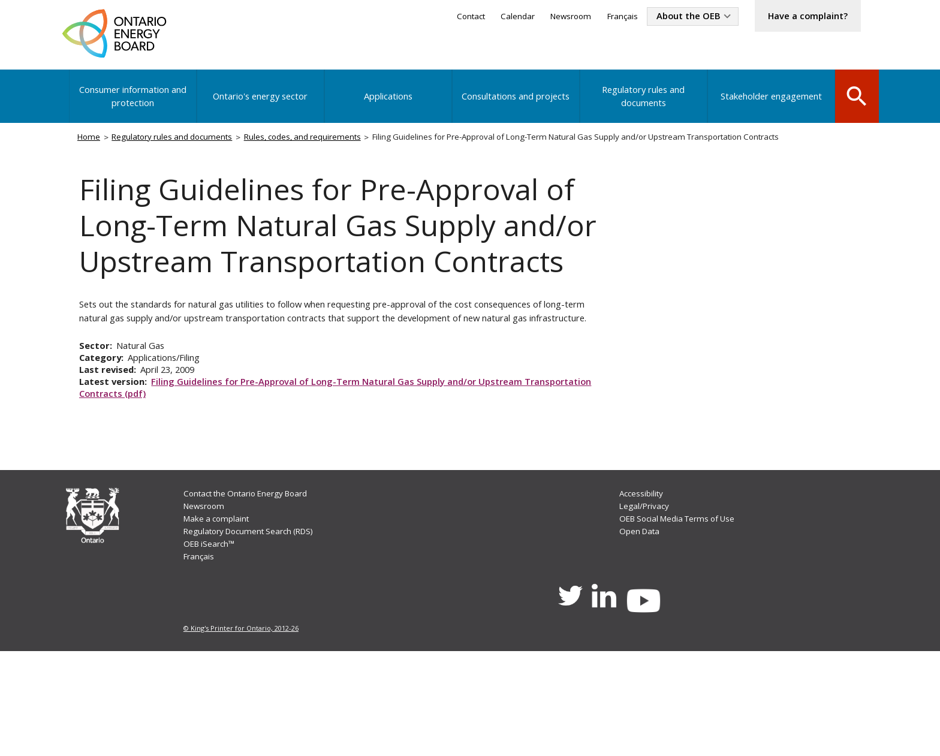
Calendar (491, 17)
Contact (441, 17)
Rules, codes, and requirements (322, 147)
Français (602, 17)
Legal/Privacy (645, 601)
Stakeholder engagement (767, 104)
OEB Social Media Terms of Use (682, 614)
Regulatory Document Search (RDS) (255, 628)
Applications (387, 104)
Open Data (641, 628)
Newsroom (548, 17)
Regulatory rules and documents (640, 104)
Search (854, 103)
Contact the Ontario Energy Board (253, 587)
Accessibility (643, 587)
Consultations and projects (514, 104)
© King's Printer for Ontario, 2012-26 (242, 731)
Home (92, 147)
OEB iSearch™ (212, 641)
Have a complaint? (801, 16)
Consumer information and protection (133, 104)
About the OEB (673, 16)
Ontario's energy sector (260, 104)
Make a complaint (220, 614)
